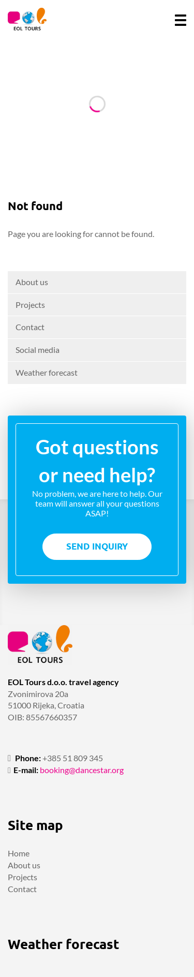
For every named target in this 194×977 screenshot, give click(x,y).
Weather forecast (47, 372)
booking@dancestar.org (82, 770)
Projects (30, 304)
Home (18, 853)
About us (32, 282)
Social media (37, 349)
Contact (30, 327)
